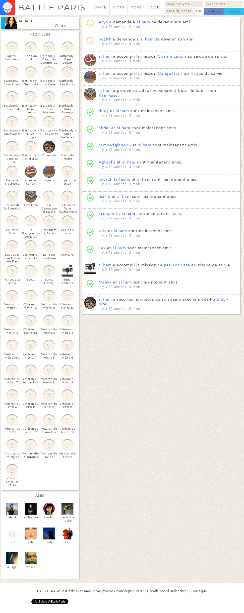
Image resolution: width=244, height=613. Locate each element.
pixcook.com (112, 591)
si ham (25, 20)
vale (103, 230)
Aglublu (107, 162)
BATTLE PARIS (52, 7)
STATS (118, 7)
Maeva (105, 282)
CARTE (100, 7)
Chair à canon (172, 56)
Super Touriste (174, 265)
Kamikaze (108, 95)
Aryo (103, 22)
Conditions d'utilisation (166, 591)
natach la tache (114, 179)
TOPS (136, 7)
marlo (104, 196)
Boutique (199, 591)
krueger (107, 213)
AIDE (154, 7)
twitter (234, 11)
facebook (214, 11)
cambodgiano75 (115, 145)
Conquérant (170, 73)
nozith (105, 39)
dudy (104, 110)
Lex (102, 247)
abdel (104, 127)
